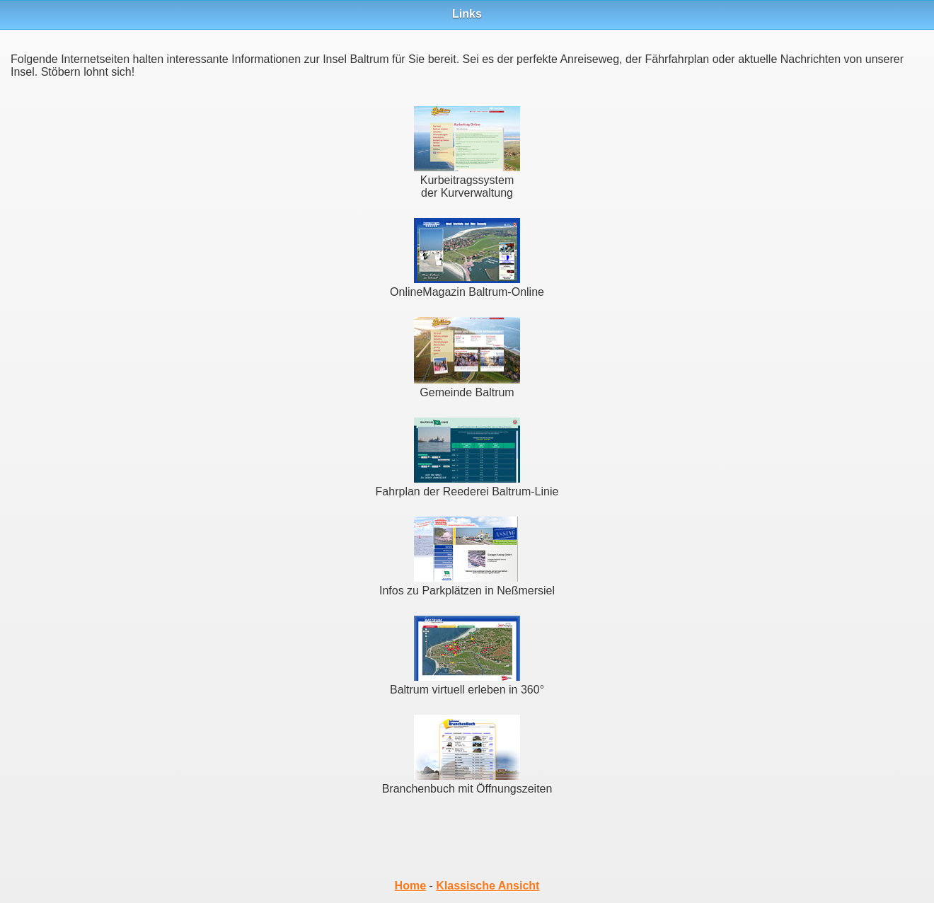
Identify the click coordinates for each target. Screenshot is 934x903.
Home (410, 886)
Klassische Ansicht (487, 886)
